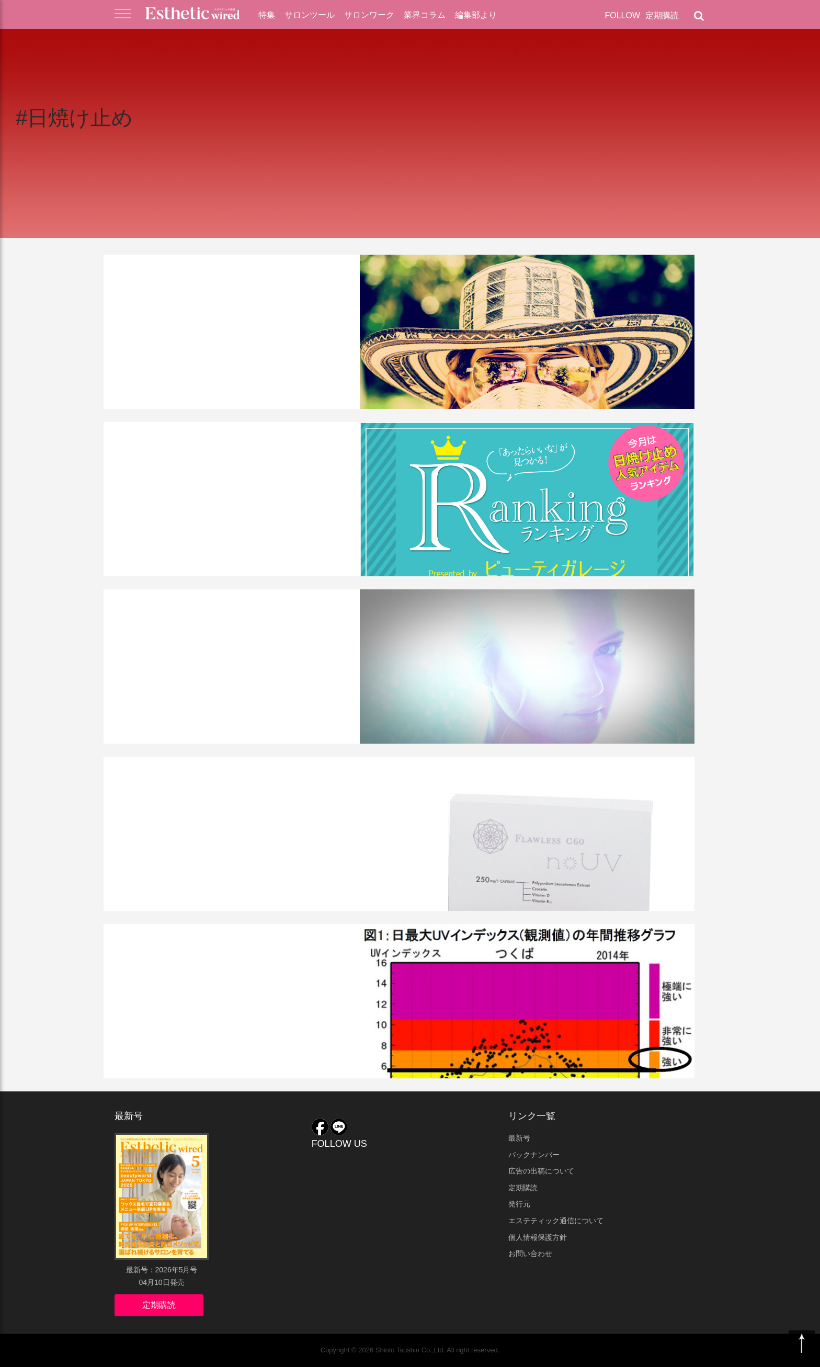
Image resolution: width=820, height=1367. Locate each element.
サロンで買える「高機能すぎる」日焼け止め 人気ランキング (240, 469)
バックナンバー (534, 1154)
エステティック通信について (555, 1220)
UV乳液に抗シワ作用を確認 (205, 963)
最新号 (519, 1138)
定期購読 (662, 15)
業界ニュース (144, 772)
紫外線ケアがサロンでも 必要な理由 (234, 628)
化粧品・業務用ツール (224, 270)
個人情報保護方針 (537, 1237)
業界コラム (425, 14)
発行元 (519, 1204)
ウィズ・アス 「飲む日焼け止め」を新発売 (241, 804)
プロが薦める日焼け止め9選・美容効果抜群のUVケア (235, 302)
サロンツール (309, 14)
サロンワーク (369, 14)
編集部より (476, 14)
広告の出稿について (541, 1171)
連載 (177, 437)
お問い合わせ (530, 1253)
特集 (266, 14)
